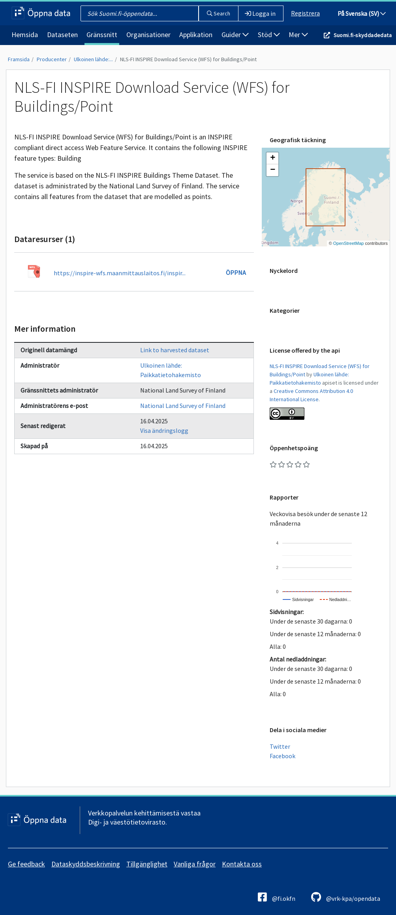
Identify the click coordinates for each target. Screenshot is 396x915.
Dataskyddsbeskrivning (85, 863)
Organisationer (148, 34)
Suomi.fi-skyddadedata (363, 35)
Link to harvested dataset (174, 350)
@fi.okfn (276, 897)
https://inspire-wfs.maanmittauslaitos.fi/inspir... (120, 273)
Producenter (52, 59)
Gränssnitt (101, 34)
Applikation (195, 34)
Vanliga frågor (195, 863)
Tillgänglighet (146, 863)
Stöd (269, 34)
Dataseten (62, 34)
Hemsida (24, 34)
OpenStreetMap (348, 243)
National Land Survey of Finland (182, 406)
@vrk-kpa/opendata (345, 897)
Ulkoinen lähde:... (93, 59)
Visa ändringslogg (164, 430)
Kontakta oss (242, 863)
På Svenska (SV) (362, 13)
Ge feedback (26, 863)
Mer (298, 34)
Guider (235, 34)
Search (218, 13)
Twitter (280, 746)
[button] (272, 158)
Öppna (236, 272)
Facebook (282, 756)
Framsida (19, 59)
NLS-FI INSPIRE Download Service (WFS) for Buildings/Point (188, 59)
